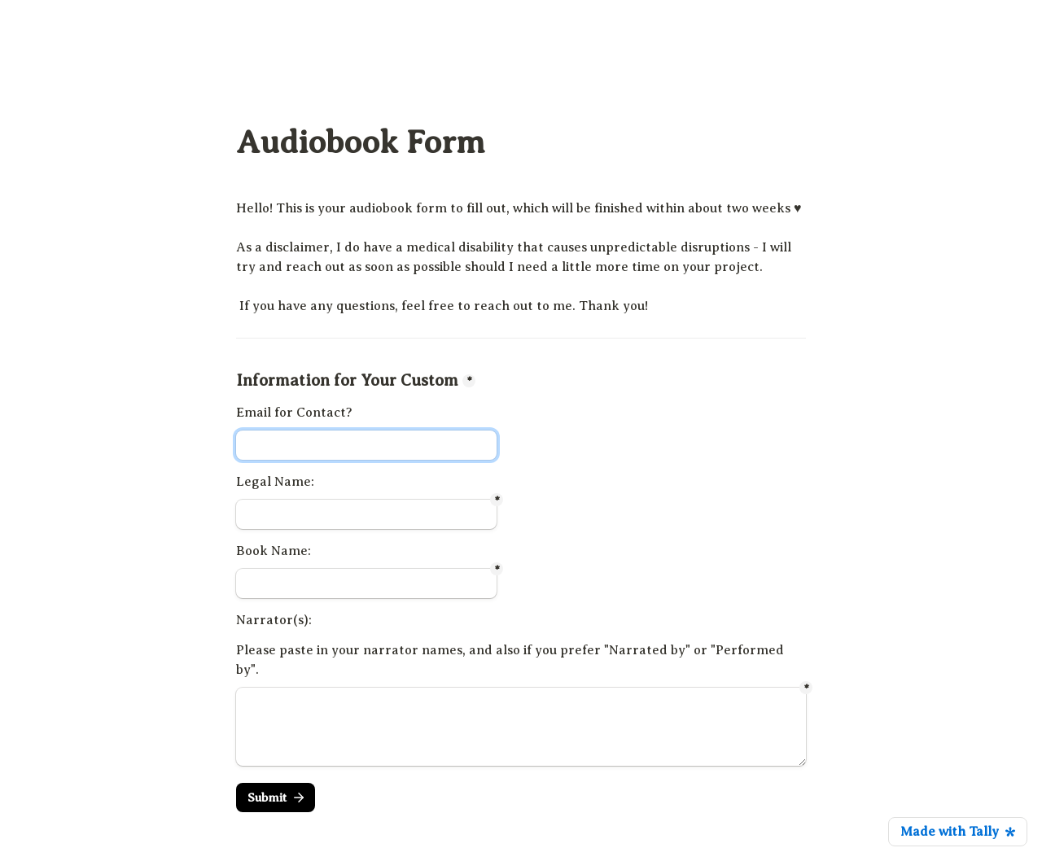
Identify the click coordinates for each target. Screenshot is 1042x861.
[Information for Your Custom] (366, 445)
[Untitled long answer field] (521, 727)
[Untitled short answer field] (366, 514)
